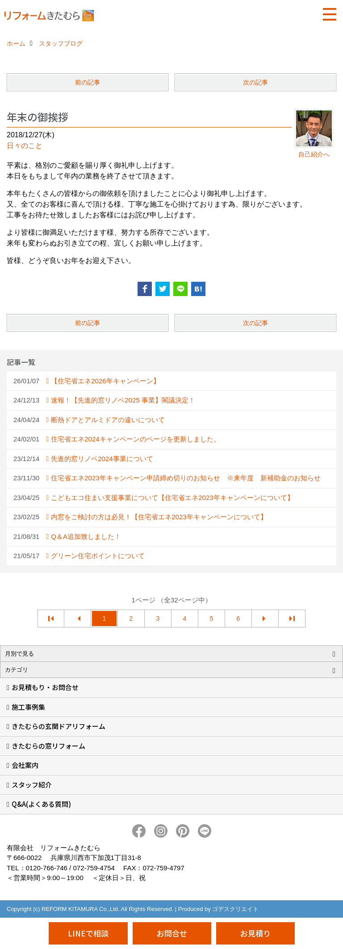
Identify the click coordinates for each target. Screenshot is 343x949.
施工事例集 (28, 707)
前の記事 (87, 82)
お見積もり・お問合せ (45, 687)
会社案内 (25, 765)
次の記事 (255, 82)
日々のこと (24, 145)
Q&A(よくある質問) (41, 804)
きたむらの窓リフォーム (48, 745)
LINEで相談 (88, 933)
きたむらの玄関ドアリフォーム (58, 726)
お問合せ (172, 933)
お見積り (255, 933)
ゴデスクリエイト (235, 909)
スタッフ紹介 (32, 784)
